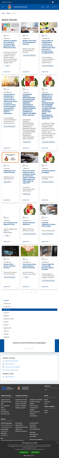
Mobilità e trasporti (20, 408)
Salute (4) (6, 322)
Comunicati (47, 402)
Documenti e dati (5, 414)
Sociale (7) (6, 331)
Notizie (46, 400)
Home (3, 13)
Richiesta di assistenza (21, 431)
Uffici (2, 404)
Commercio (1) (7, 307)
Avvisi (6, 35)
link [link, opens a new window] (43, 449)
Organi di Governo (5, 400)
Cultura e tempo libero (21, 402)
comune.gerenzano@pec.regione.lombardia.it (12, 440)
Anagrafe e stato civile (21, 400)
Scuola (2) (6, 325)
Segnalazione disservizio (21, 427)
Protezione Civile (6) (8, 319)
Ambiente (32, 410)
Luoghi (46, 410)
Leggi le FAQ (18, 429)
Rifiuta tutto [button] (35, 452)
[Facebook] (47, 7)
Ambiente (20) (7, 303)
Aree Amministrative (6, 402)
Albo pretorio (33, 427)
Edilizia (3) (6, 316)
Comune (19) (7, 310)
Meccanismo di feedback (36, 439)
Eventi (45, 412)
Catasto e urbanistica (20, 406)
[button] (29, 455)
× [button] (57, 442)
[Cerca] (56, 7)
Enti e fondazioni (5, 406)
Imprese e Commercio (20, 404)
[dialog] (29, 449)
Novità (8, 13)
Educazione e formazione (36, 399)
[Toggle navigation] (3, 7)
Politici (2, 408)
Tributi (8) (6, 334)
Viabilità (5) (6, 337)
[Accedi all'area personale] (53, 2)
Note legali (32, 432)
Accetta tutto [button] (24, 452)
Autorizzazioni (33, 416)
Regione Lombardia (7, 2)
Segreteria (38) (7, 328)
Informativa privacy (35, 429)
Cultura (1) (6, 313)
